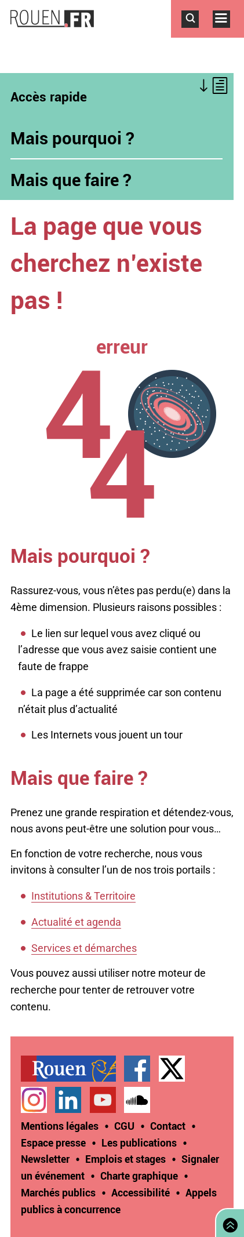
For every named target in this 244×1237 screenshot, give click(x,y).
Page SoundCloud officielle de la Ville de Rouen (137, 1100)
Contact (167, 1126)
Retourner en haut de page (228, 1221)
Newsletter (45, 1159)
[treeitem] (72, 1069)
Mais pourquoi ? (72, 138)
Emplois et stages (125, 1159)
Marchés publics (58, 1192)
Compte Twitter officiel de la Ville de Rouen (172, 1069)
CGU (124, 1126)
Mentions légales (60, 1126)
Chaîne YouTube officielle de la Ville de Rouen (103, 1100)
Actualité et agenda (76, 922)
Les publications (139, 1142)
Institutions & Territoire (83, 896)
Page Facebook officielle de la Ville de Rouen (137, 1069)
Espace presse (53, 1142)
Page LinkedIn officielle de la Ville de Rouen (68, 1100)
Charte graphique (139, 1176)
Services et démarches (84, 948)
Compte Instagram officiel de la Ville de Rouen (34, 1100)
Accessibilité (140, 1192)
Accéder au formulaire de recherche (197, 34)
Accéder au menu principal (228, 34)
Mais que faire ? (71, 179)
